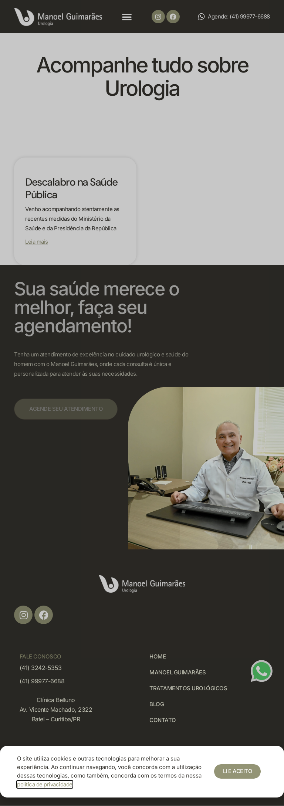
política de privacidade (44, 784)
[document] (142, 403)
